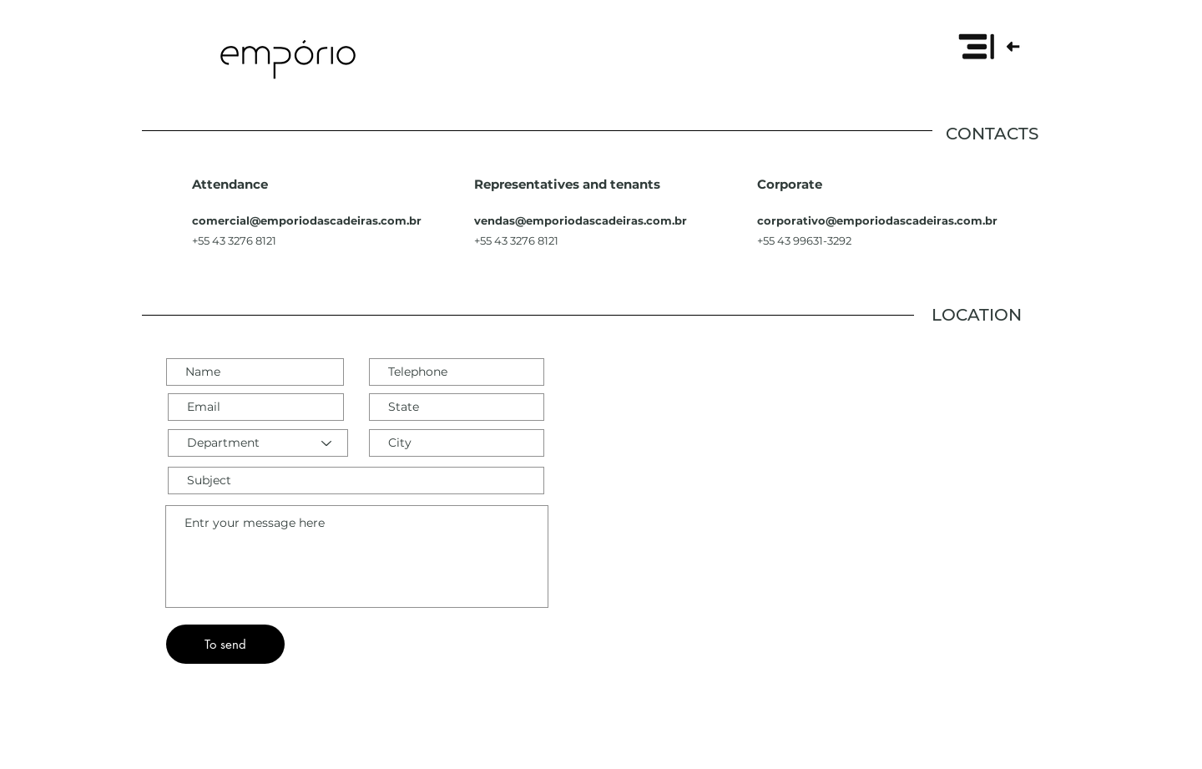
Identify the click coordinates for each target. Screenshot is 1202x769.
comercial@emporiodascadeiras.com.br (307, 220)
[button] (988, 46)
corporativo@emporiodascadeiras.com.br (877, 220)
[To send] (225, 644)
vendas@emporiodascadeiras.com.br (580, 220)
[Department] (258, 443)
